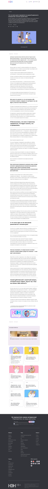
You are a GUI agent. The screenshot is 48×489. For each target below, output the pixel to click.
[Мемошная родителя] (35, 461)
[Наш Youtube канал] (37, 463)
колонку (14, 64)
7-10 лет (37, 443)
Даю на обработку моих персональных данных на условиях (24, 424)
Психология (23, 444)
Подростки (38, 444)
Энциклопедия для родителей (26, 435)
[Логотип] (10, 2)
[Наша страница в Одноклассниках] (39, 461)
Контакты (9, 471)
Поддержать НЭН (11, 469)
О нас (9, 461)
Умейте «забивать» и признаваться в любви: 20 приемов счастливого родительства (30, 376)
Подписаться (31, 421)
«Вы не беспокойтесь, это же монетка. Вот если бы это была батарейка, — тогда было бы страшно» (15, 404)
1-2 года (37, 438)
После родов (10, 441)
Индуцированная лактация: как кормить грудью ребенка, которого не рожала (16, 376)
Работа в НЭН (10, 466)
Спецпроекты (10, 464)
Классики (22, 452)
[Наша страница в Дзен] (31, 463)
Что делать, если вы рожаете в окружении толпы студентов (31, 404)
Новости (9, 435)
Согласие (9, 474)
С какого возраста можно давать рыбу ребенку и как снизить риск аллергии (31, 358)
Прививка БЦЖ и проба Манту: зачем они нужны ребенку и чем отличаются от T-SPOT (16, 394)
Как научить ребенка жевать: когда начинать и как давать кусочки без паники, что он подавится (16, 357)
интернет (16, 53)
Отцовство (22, 436)
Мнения (10, 11)
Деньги (22, 441)
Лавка (30, 1)
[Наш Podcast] (39, 463)
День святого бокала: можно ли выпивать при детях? (31, 386)
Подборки (10, 446)
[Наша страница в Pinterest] (35, 463)
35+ (21, 438)
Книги (22, 449)
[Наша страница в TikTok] (33, 463)
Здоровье (22, 443)
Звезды (22, 451)
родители (11, 53)
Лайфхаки (27, 374)
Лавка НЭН (10, 467)
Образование (23, 446)
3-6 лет (37, 441)
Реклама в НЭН (11, 463)
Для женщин (10, 443)
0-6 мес (37, 435)
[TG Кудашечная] (33, 461)
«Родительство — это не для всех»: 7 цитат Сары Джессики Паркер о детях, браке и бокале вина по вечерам (16, 386)
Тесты (9, 449)
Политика (10, 475)
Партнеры (10, 451)
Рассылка (35, 1)
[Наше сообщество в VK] (37, 461)
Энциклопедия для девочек (25, 454)
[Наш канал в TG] (31, 461)
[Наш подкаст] (31, 466)
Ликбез (12, 374)
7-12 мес (37, 436)
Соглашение (10, 472)
